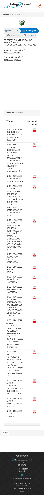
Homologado (29, 31)
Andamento (11, 31)
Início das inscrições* (14, 50)
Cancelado (30, 35)
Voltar (5, 433)
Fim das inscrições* (13, 57)
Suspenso (13, 35)
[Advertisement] (22, 87)
